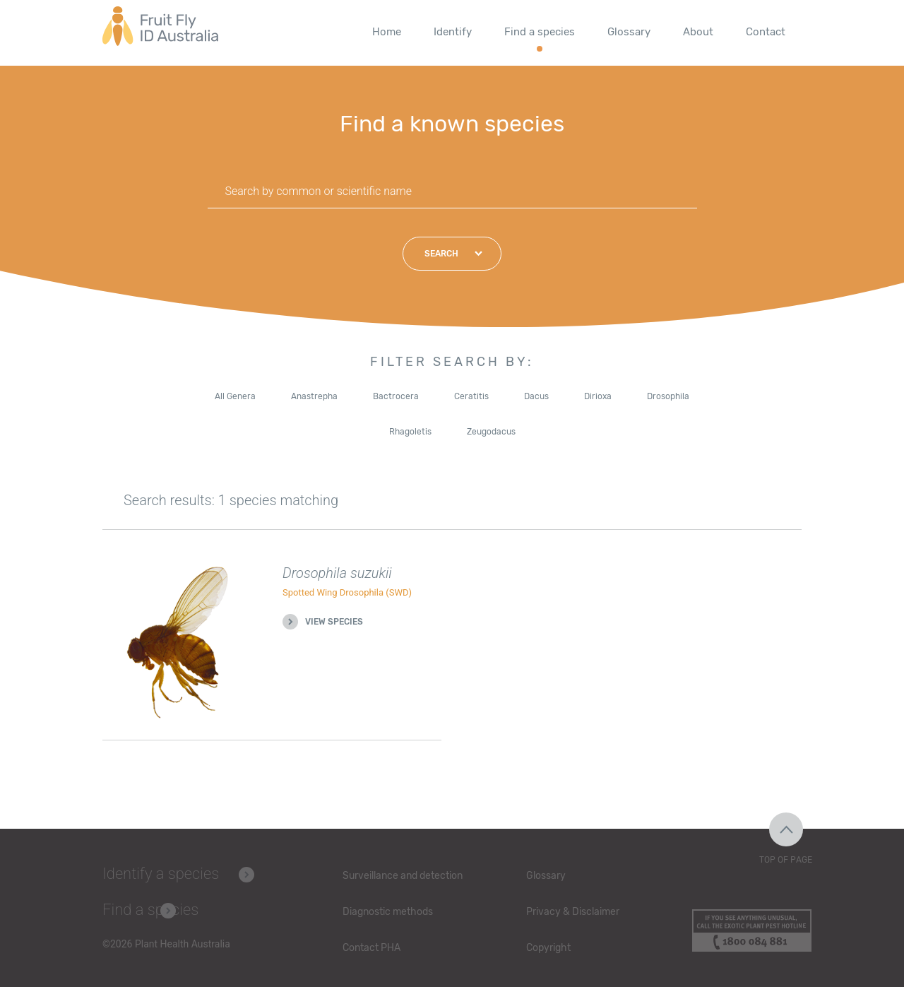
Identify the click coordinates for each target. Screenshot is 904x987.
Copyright (548, 948)
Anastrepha (314, 396)
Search (441, 254)
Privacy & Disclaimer (572, 912)
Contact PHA (371, 948)
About (698, 31)
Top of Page (785, 860)
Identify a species (160, 873)
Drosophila (668, 396)
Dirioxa (598, 396)
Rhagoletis (410, 432)
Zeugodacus (491, 432)
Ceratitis (471, 396)
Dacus (536, 396)
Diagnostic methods (388, 912)
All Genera (235, 396)
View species (334, 622)
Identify (453, 31)
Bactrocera (396, 396)
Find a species (539, 31)
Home (386, 31)
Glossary (628, 31)
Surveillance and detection (403, 876)
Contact (765, 31)
